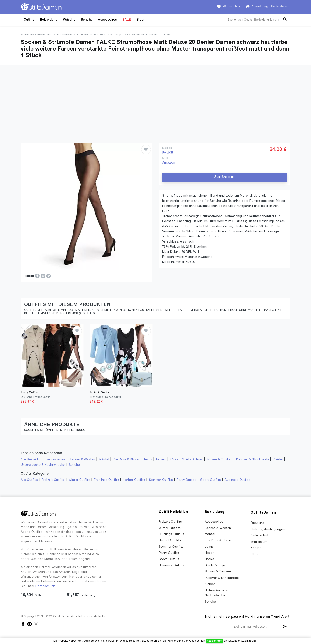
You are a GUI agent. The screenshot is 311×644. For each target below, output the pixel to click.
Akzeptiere (214, 641)
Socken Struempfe (111, 35)
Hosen (161, 459)
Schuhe (87, 19)
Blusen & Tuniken (219, 459)
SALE (126, 19)
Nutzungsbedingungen (268, 529)
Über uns (257, 523)
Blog (140, 19)
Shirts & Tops (192, 459)
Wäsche (69, 19)
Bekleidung (49, 19)
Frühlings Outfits (106, 480)
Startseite (27, 35)
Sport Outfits (210, 480)
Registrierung (280, 6)
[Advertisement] (155, 110)
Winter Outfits (79, 480)
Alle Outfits (29, 480)
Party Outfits (186, 480)
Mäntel (104, 459)
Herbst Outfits (134, 480)
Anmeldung (260, 6)
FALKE (167, 153)
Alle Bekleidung (32, 459)
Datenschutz (45, 586)
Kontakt (257, 548)
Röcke (174, 459)
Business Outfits (237, 480)
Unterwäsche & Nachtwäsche (43, 465)
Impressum (259, 541)
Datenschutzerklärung (242, 641)
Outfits (29, 19)
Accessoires (107, 19)
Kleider (278, 459)
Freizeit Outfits (53, 480)
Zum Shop (224, 177)
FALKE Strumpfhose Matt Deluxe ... (150, 35)
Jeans (147, 459)
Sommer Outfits (161, 480)
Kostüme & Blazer (126, 459)
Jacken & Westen (82, 459)
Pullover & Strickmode (252, 459)
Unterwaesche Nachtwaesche (76, 35)
